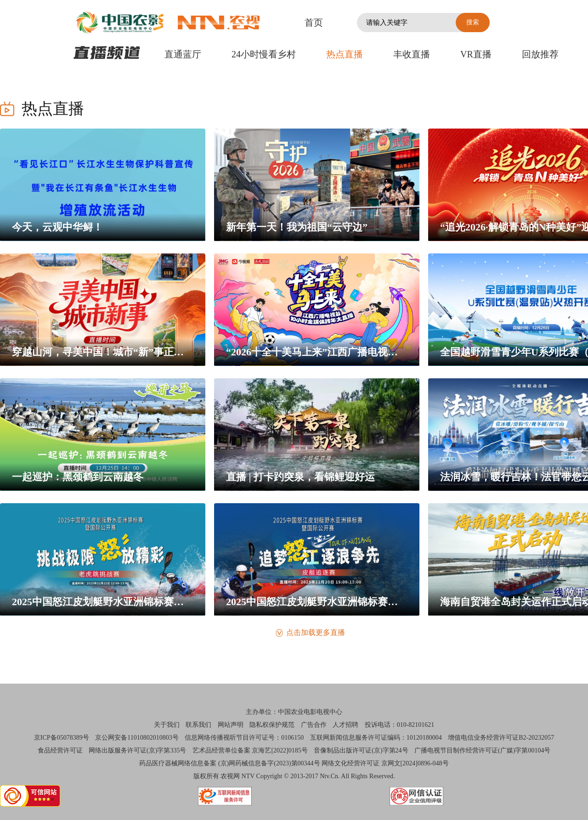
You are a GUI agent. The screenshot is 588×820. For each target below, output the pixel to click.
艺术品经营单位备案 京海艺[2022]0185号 (250, 750)
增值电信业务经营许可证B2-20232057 (501, 737)
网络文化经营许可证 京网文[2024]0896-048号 (385, 763)
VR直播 (476, 54)
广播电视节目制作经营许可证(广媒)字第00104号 (482, 750)
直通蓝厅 (182, 54)
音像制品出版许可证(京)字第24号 (361, 750)
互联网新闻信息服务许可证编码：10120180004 (376, 737)
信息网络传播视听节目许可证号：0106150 (244, 737)
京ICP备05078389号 (61, 737)
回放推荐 (540, 54)
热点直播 (344, 54)
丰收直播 (411, 54)
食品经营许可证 (60, 750)
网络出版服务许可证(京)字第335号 (137, 750)
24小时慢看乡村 (264, 54)
